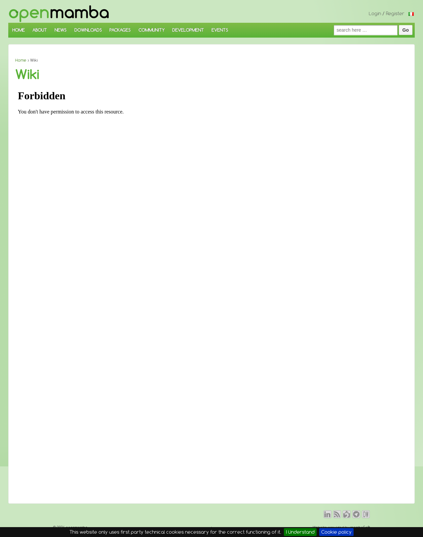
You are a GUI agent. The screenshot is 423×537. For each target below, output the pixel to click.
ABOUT (39, 30)
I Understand (300, 532)
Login (375, 13)
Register (395, 13)
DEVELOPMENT (188, 30)
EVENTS (220, 30)
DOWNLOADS (88, 30)
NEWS (60, 30)
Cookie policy (336, 532)
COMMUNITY (151, 30)
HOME (18, 30)
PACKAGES (120, 30)
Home (20, 60)
